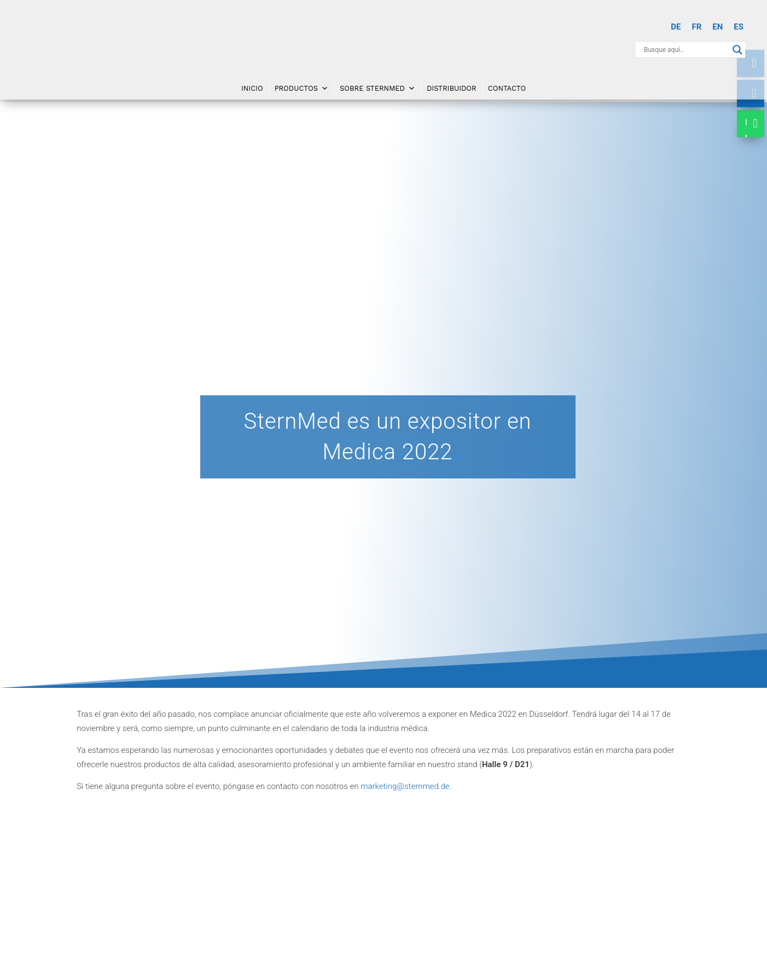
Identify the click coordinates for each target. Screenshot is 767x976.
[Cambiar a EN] (717, 27)
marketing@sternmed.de (405, 786)
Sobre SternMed (377, 87)
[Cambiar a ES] (738, 27)
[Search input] (685, 49)
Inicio (252, 87)
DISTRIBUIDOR (452, 87)
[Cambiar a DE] (675, 27)
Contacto (507, 87)
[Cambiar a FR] (696, 27)
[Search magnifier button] (737, 49)
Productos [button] (301, 87)
